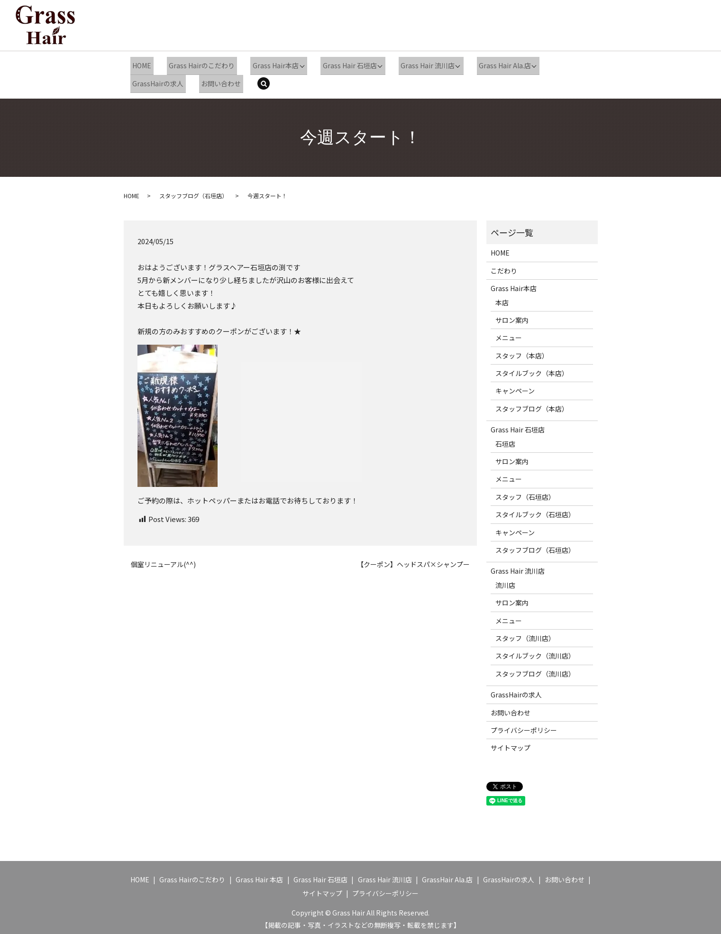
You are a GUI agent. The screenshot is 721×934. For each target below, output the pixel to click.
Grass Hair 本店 (259, 876)
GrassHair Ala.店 (447, 876)
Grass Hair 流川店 (418, 64)
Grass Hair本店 (268, 64)
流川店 (505, 581)
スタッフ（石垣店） (525, 493)
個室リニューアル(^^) (163, 560)
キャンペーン (515, 387)
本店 (502, 298)
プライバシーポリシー (524, 726)
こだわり (504, 267)
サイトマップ (510, 744)
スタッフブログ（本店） (531, 405)
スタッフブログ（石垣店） (193, 192)
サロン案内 (512, 316)
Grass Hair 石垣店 (341, 64)
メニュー (508, 334)
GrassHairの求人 (156, 80)
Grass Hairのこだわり (197, 64)
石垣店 (505, 440)
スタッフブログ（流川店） (535, 670)
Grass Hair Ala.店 (494, 64)
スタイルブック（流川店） (535, 652)
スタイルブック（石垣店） (535, 511)
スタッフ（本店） (521, 352)
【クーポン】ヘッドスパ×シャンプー (413, 560)
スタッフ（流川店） (525, 635)
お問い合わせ (217, 80)
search (264, 81)
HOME (140, 64)
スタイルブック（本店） (531, 370)
